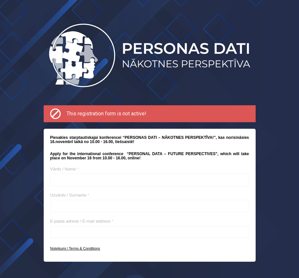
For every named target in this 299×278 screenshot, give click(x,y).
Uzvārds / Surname (69, 195)
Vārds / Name (64, 169)
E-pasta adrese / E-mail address (81, 221)
